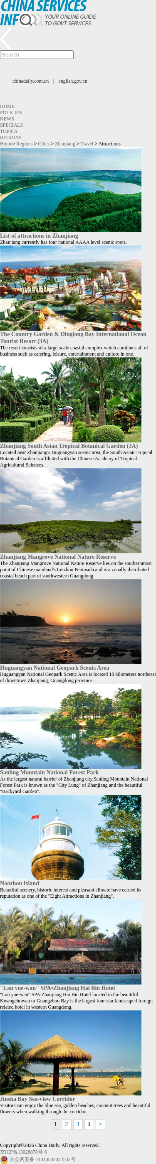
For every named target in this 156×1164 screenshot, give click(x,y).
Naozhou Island (19, 883)
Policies (11, 112)
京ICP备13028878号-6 (23, 1152)
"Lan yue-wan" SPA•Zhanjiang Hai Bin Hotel (57, 988)
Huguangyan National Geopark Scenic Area (54, 667)
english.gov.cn (73, 81)
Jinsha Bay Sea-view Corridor (37, 1098)
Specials (11, 125)
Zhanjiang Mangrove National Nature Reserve (58, 556)
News (7, 119)
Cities (44, 144)
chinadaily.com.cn (30, 81)
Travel (87, 144)
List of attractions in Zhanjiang (39, 235)
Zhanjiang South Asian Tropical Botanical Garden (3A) (69, 445)
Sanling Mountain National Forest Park (49, 772)
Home (7, 106)
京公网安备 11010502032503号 (43, 1159)
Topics (8, 131)
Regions (11, 137)
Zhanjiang (65, 144)
